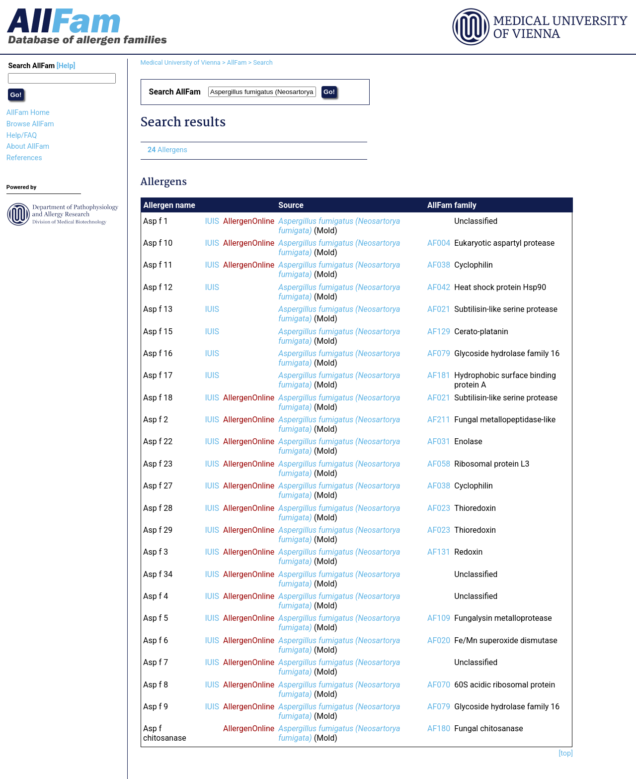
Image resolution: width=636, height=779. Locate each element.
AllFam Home (28, 112)
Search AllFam (41, 66)
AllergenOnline (248, 221)
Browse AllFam (30, 124)
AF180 (438, 728)
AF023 (438, 508)
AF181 (438, 375)
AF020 (438, 640)
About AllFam (27, 146)
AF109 (438, 618)
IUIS (212, 221)
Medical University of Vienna (181, 62)
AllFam (237, 62)
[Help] (66, 66)
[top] (565, 753)
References (24, 158)
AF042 (438, 287)
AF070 (438, 684)
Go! (15, 94)
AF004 (438, 243)
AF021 (438, 309)
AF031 (438, 441)
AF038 (438, 265)
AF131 (438, 552)
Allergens (167, 150)
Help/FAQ (21, 135)
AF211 (438, 419)
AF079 (438, 353)
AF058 (438, 464)
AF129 (438, 331)
